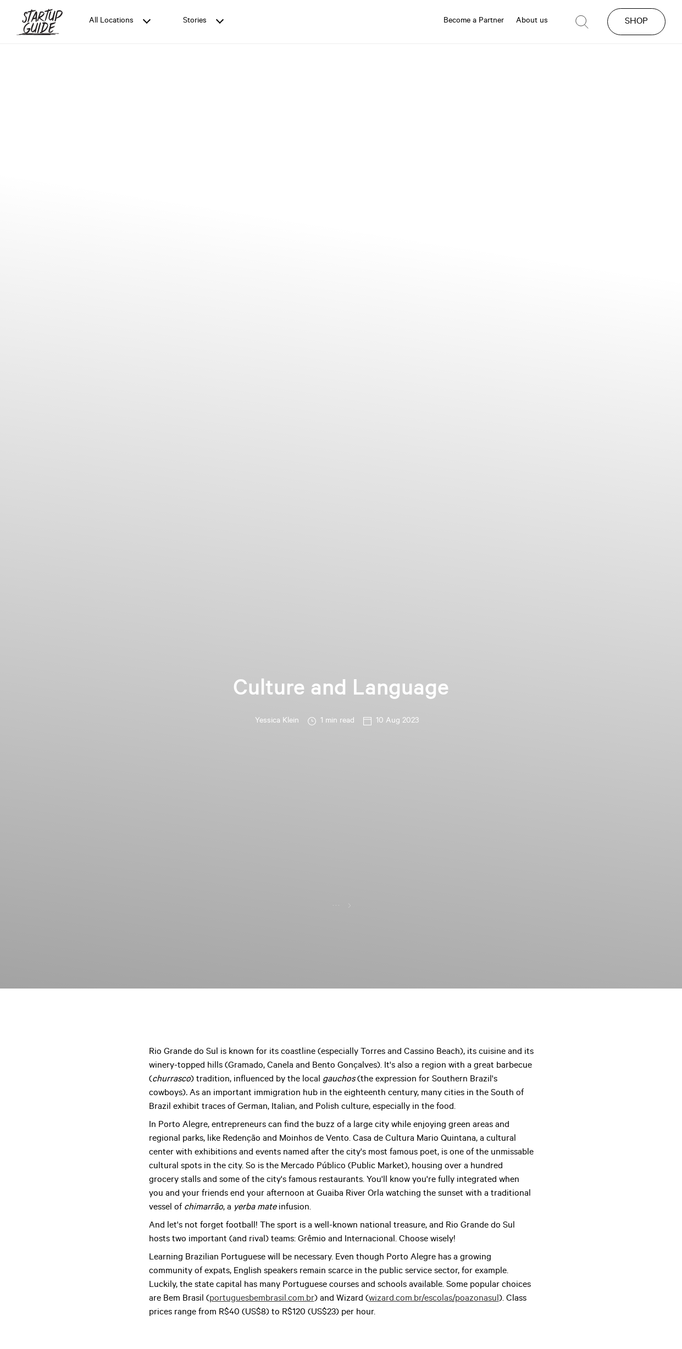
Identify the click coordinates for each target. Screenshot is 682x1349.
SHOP (636, 22)
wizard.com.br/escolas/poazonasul (434, 1299)
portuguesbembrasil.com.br (261, 1299)
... (336, 904)
